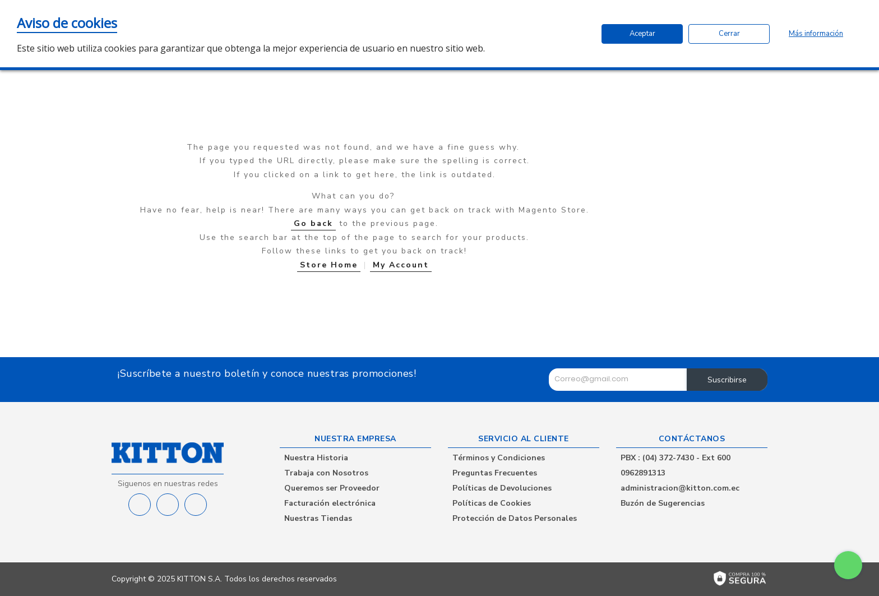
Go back (313, 223)
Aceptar (642, 34)
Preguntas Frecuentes (494, 473)
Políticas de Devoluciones (502, 488)
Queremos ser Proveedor (332, 488)
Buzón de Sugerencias (663, 503)
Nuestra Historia (316, 458)
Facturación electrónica (330, 503)
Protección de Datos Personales (514, 518)
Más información (816, 34)
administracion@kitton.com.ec (680, 488)
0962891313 (643, 473)
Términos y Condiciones (498, 458)
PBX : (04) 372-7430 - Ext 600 (675, 458)
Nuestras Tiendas (318, 518)
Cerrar (729, 34)
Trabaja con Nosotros (326, 473)
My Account (401, 265)
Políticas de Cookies (491, 503)
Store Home (329, 265)
